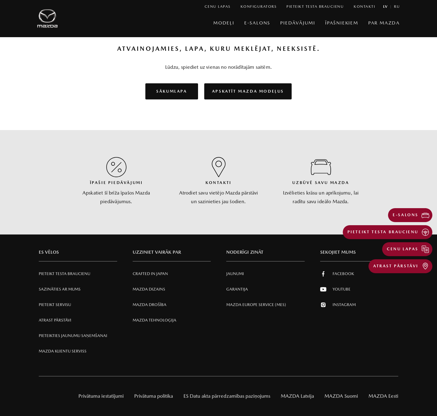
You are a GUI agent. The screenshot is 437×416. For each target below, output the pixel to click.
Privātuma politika (153, 396)
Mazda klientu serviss (62, 351)
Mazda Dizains (149, 289)
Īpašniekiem (341, 22)
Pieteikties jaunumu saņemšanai (73, 335)
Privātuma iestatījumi (101, 396)
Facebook (337, 274)
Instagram (338, 305)
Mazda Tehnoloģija (154, 320)
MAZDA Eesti (383, 396)
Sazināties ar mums (60, 289)
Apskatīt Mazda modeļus (248, 91)
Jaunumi (235, 273)
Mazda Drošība (149, 304)
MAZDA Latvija (297, 396)
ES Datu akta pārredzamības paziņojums (226, 396)
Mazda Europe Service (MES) (256, 304)
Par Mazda (384, 22)
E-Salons (257, 22)
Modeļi (223, 22)
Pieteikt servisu (55, 304)
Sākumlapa (171, 91)
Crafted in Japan (150, 273)
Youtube (335, 289)
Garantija (237, 289)
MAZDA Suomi (341, 396)
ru (397, 7)
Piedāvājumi (297, 22)
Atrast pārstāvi (55, 320)
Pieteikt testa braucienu (64, 273)
